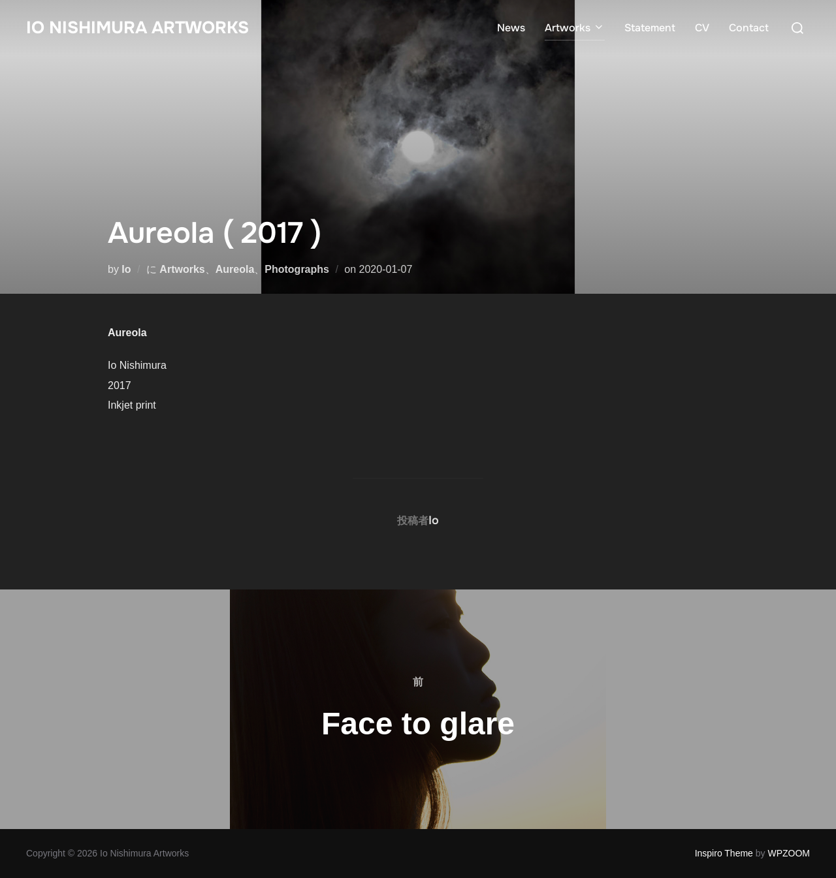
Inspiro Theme (724, 853)
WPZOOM (788, 853)
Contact (749, 28)
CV (702, 28)
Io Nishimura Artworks (137, 28)
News (511, 28)
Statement (649, 28)
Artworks (575, 28)
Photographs (297, 269)
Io (126, 269)
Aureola (235, 269)
